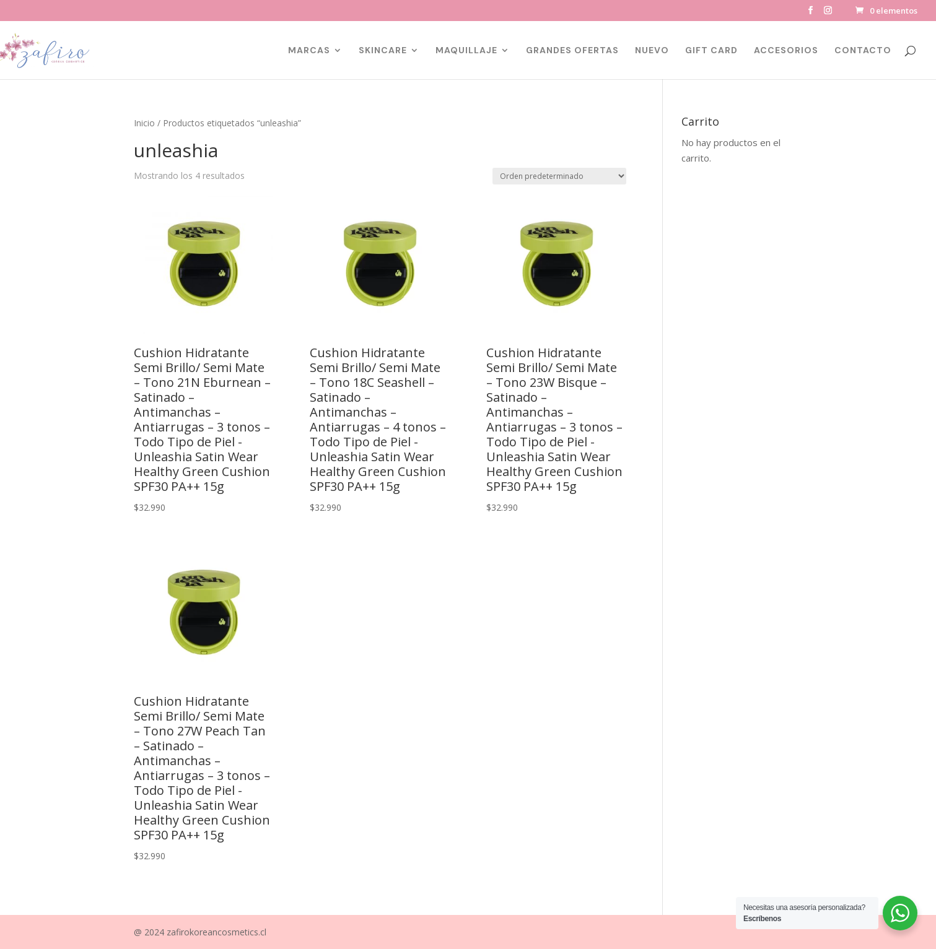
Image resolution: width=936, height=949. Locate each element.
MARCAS (309, 51)
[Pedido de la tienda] (559, 176)
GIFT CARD (711, 51)
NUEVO (652, 51)
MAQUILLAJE (466, 51)
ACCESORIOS (786, 51)
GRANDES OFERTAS (572, 51)
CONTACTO (862, 51)
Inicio (144, 123)
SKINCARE (383, 51)
